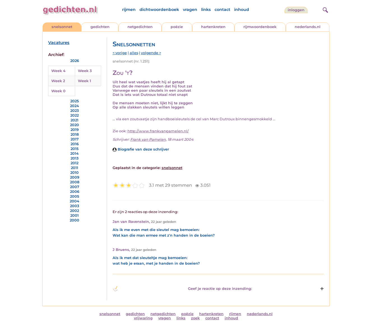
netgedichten (140, 27)
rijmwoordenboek (259, 27)
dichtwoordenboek (159, 9)
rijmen (129, 9)
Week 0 (58, 91)
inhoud (241, 9)
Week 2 (58, 81)
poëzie (177, 27)
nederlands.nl (307, 27)
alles (134, 53)
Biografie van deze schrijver (141, 149)
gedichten (100, 27)
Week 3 (85, 71)
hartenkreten (213, 27)
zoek (195, 318)
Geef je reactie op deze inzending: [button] (182, 289)
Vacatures (58, 42)
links (206, 9)
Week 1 (84, 81)
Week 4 (58, 71)
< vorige (120, 53)
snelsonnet (62, 27)
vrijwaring (143, 318)
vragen (190, 9)
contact (222, 9)
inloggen (296, 10)
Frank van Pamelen (148, 139)
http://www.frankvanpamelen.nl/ (158, 131)
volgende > (151, 53)
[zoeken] (324, 9)
